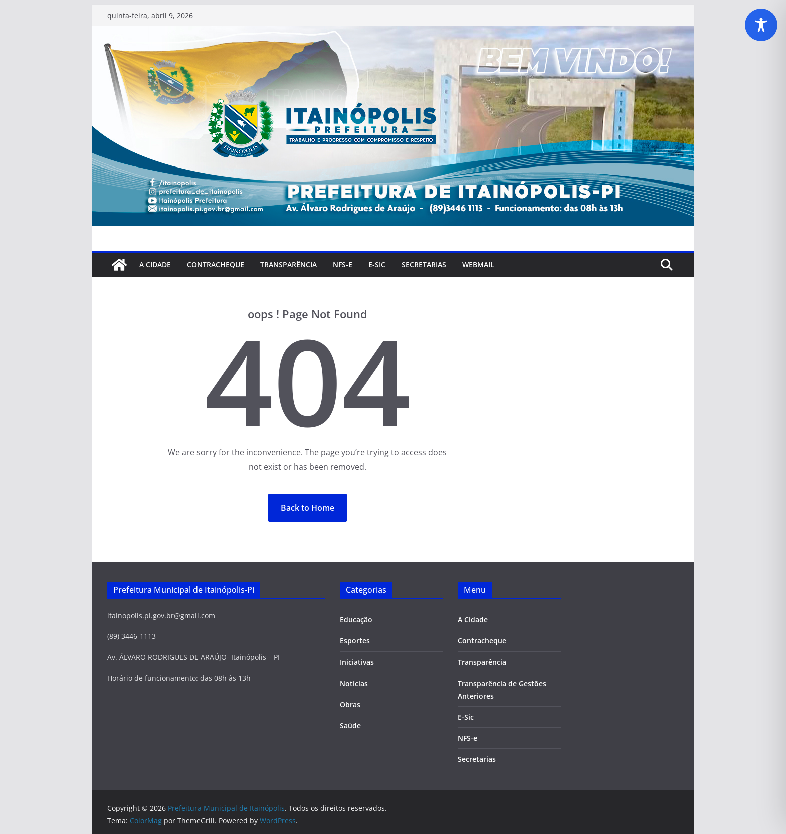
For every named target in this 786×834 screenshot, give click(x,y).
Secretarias (477, 759)
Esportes (355, 640)
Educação (356, 619)
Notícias (354, 683)
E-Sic (376, 264)
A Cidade (155, 264)
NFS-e (342, 264)
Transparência (288, 264)
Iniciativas (357, 662)
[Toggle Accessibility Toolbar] (761, 25)
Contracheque (215, 264)
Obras (350, 704)
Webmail (478, 264)
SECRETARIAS (424, 264)
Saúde (350, 725)
